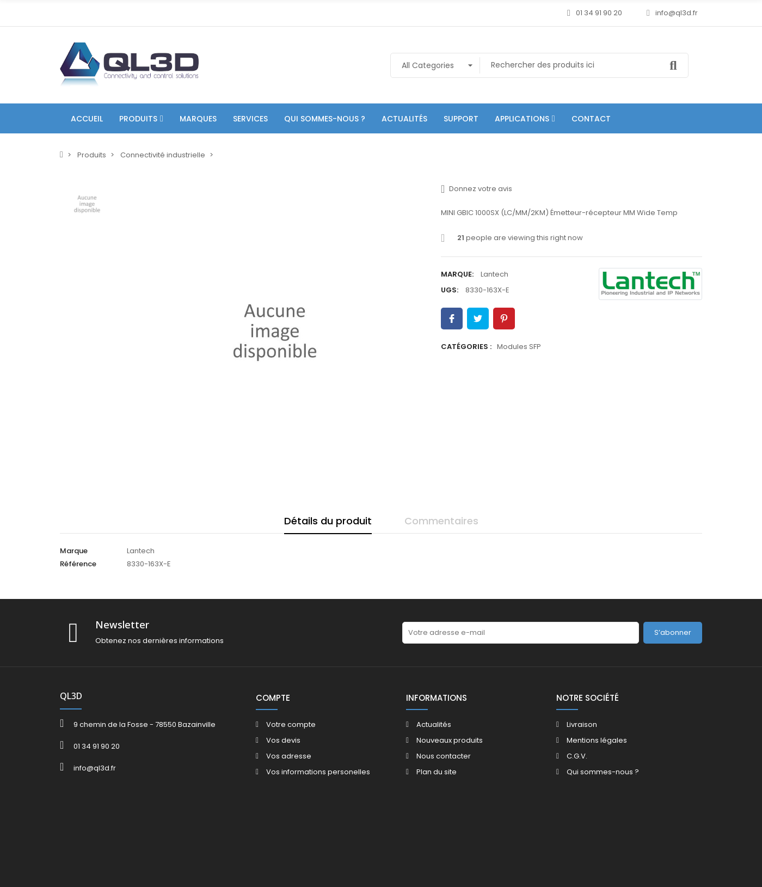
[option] (275, 332)
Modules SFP (519, 346)
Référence (78, 564)
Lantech (494, 274)
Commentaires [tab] (441, 521)
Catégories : (466, 346)
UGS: (449, 290)
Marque (74, 551)
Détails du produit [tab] (328, 521)
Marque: (457, 274)
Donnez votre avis (476, 188)
